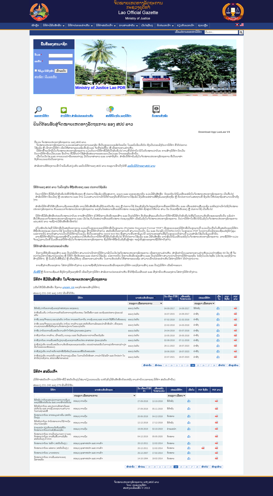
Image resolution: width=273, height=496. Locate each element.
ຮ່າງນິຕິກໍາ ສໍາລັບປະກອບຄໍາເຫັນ (76, 115)
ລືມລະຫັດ (51, 76)
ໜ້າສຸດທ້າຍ (233, 365)
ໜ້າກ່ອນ (158, 365)
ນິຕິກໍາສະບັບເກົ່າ (106, 25)
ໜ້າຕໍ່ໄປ (221, 365)
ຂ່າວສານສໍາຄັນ (128, 25)
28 (214, 365)
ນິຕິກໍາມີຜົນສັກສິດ (54, 25)
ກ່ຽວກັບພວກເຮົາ (185, 25)
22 (182, 365)
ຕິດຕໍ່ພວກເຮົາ (165, 25)
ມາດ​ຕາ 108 (68, 287)
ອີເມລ (38, 54)
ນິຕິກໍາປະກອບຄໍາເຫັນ (80, 25)
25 (198, 365)
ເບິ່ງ (218, 308)
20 (171, 365)
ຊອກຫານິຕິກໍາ (41, 115)
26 (203, 365)
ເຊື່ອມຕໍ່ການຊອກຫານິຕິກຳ (188, 31)
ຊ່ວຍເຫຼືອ (203, 25)
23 (187, 365)
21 (177, 365)
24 (193, 365)
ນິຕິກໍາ (80, 298)
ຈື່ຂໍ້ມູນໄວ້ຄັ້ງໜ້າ (46, 70)
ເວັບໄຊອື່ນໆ (147, 25)
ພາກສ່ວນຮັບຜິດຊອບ (145, 298)
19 (166, 365)
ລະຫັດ (39, 61)
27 (209, 365)
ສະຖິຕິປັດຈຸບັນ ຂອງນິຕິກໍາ (118, 115)
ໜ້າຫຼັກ (35, 25)
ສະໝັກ (39, 76)
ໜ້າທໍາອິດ (147, 365)
